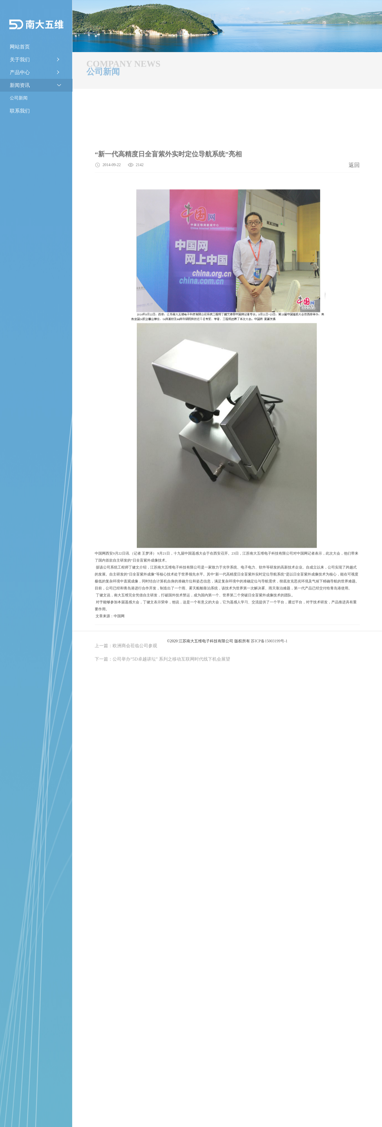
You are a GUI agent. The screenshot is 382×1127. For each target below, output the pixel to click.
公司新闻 (19, 98)
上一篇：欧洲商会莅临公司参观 (126, 703)
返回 (354, 214)
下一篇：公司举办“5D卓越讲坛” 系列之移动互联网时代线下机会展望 (162, 716)
